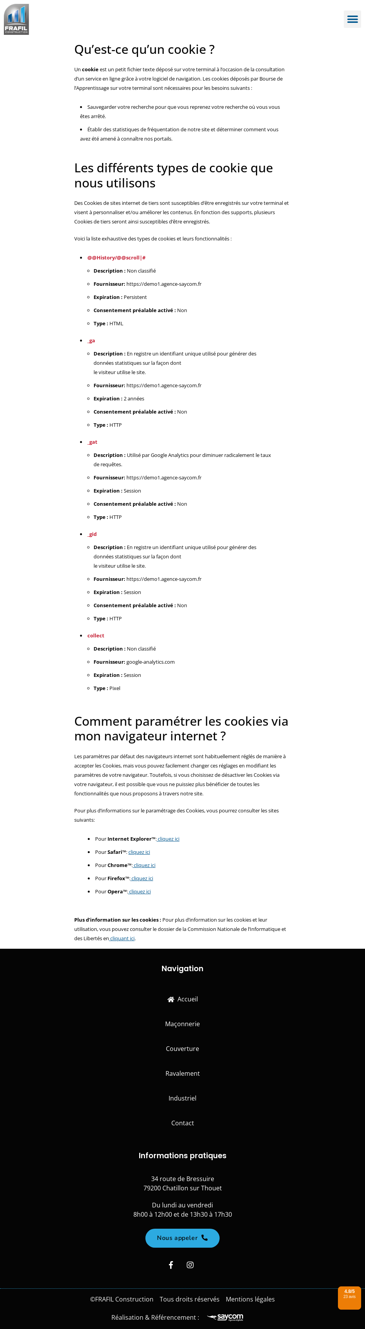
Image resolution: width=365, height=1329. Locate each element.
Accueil (182, 999)
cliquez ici (168, 838)
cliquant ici (122, 938)
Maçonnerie (182, 1024)
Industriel (182, 1098)
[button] (352, 19)
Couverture (182, 1049)
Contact (182, 1123)
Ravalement (182, 1074)
